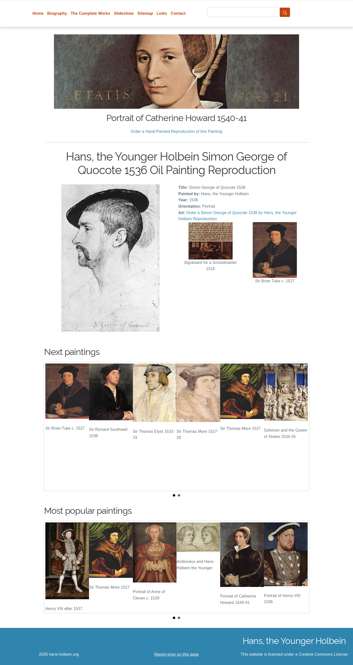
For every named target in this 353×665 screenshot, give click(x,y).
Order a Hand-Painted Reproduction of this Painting (176, 131)
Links (162, 13)
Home (38, 13)
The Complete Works (90, 13)
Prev (52, 426)
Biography (57, 13)
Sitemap (145, 13)
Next (301, 426)
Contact (178, 13)
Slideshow (124, 13)
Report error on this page (176, 654)
